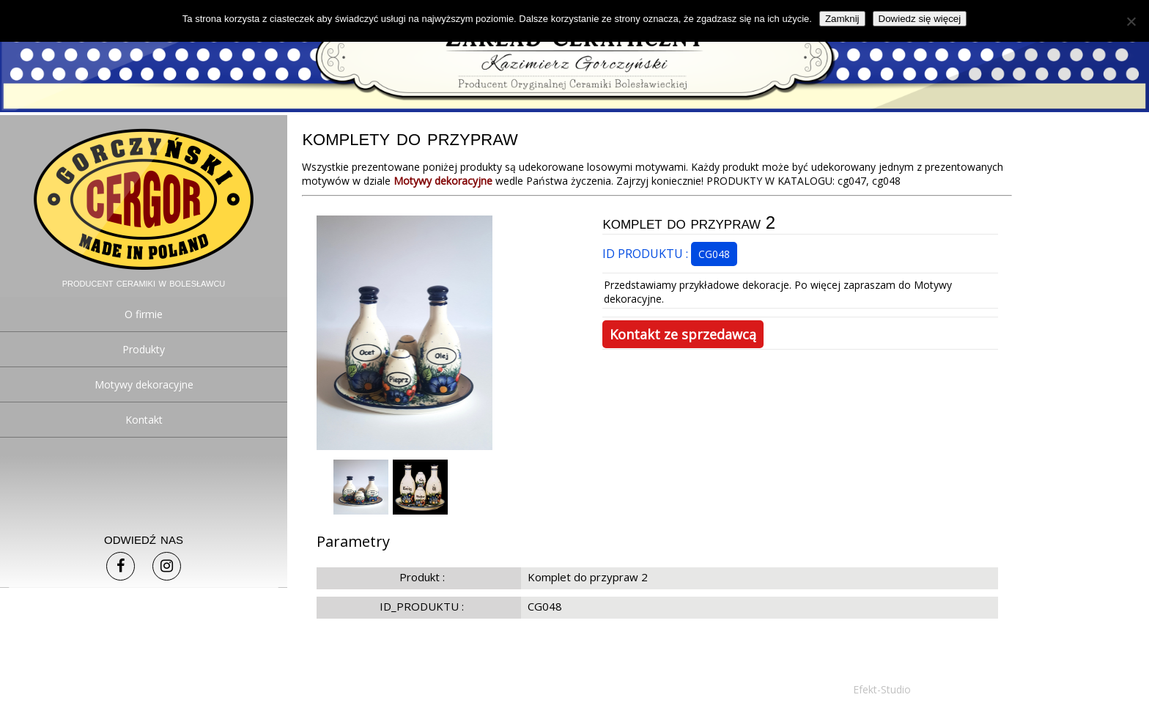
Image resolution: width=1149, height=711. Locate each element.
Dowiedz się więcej (920, 18)
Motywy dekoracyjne (144, 384)
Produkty (143, 349)
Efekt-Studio (882, 689)
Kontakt (144, 420)
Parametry (353, 541)
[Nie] (1130, 21)
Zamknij (842, 18)
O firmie (144, 314)
